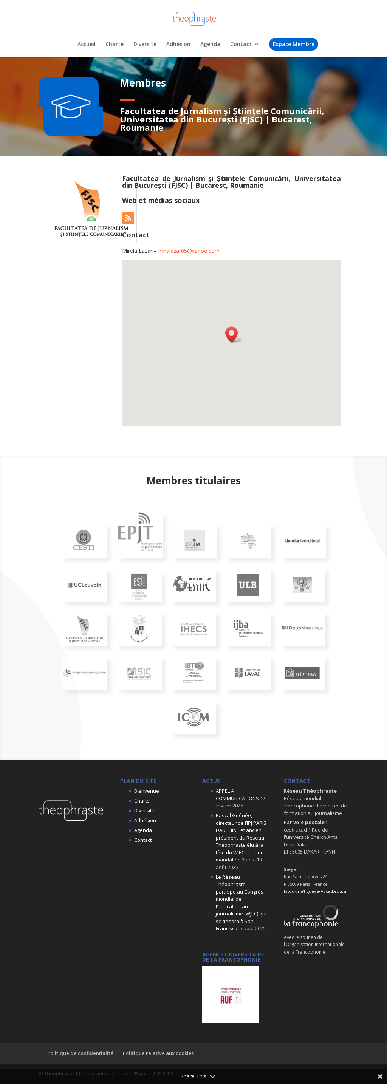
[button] (234, 334)
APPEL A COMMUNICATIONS (237, 794)
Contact (241, 45)
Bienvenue (146, 790)
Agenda (210, 45)
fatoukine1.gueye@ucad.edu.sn (316, 891)
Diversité (144, 45)
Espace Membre (293, 44)
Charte (114, 45)
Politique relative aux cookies (158, 1053)
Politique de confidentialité (80, 1053)
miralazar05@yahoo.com (189, 250)
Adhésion (178, 45)
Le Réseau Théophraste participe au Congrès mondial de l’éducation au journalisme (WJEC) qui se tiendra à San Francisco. (241, 903)
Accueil (86, 45)
